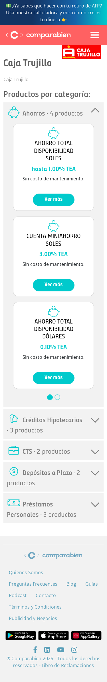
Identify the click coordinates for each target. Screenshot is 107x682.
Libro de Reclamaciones (68, 665)
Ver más (54, 199)
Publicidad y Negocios (33, 618)
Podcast (18, 595)
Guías (91, 584)
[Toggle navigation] (94, 35)
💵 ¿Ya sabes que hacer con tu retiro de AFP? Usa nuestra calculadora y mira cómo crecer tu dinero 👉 (53, 13)
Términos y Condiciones (35, 607)
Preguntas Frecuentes (33, 584)
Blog (71, 584)
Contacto (46, 595)
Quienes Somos (26, 572)
